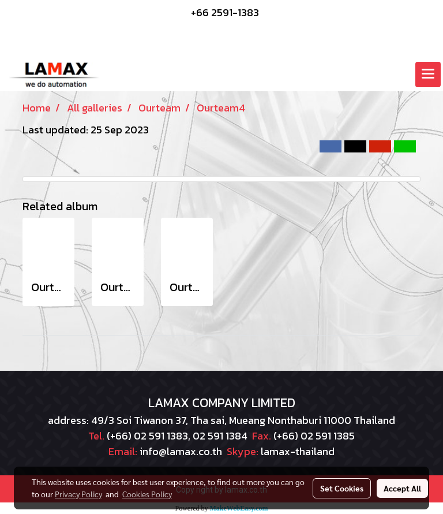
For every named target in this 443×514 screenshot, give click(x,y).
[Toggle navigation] (428, 74)
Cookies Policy (147, 494)
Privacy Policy (78, 494)
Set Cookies (341, 488)
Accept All (402, 488)
